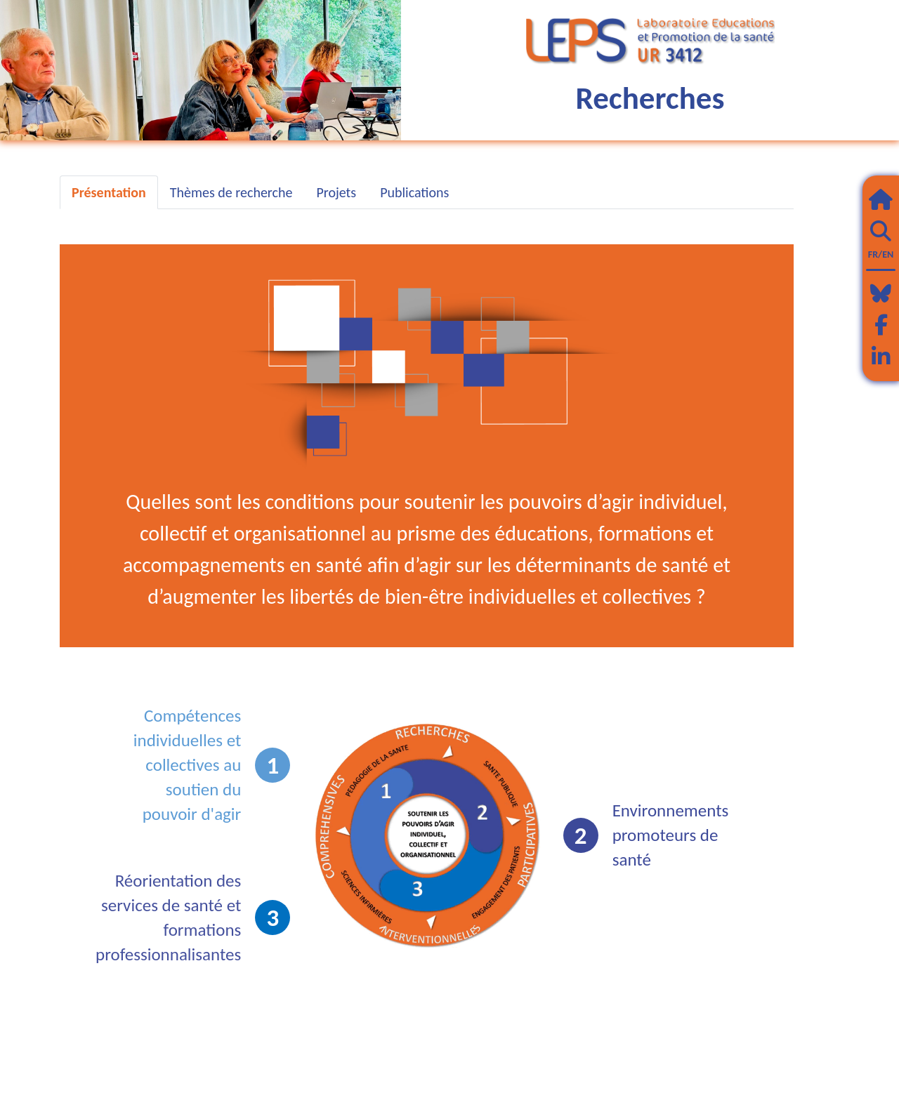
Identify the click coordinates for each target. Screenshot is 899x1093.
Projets (336, 192)
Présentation (109, 192)
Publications (414, 192)
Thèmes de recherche (231, 192)
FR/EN (880, 254)
